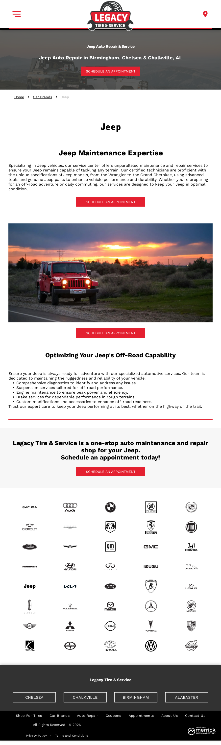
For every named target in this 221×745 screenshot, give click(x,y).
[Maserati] (70, 606)
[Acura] (30, 507)
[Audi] (70, 507)
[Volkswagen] (151, 645)
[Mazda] (110, 606)
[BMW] (110, 507)
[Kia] (70, 586)
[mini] (30, 626)
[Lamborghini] (151, 586)
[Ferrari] (151, 527)
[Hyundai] (70, 566)
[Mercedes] (151, 606)
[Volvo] (191, 645)
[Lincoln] (30, 606)
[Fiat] (191, 527)
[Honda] (191, 546)
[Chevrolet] (30, 527)
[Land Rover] (110, 586)
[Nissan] (110, 626)
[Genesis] (70, 546)
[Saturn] (30, 645)
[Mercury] (191, 606)
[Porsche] (191, 626)
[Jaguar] (191, 566)
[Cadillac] (191, 507)
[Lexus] (191, 586)
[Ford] (30, 546)
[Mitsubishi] (70, 626)
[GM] (110, 546)
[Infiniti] (110, 566)
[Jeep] (30, 586)
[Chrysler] (70, 527)
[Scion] (70, 645)
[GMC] (151, 546)
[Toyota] (110, 645)
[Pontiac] (151, 626)
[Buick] (151, 507)
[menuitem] (29, 716)
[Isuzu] (151, 566)
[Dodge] (110, 527)
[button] (17, 14)
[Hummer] (30, 566)
